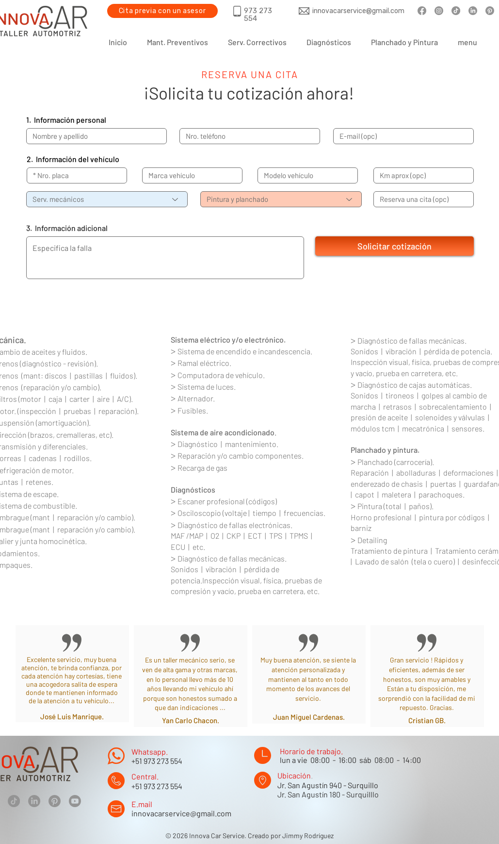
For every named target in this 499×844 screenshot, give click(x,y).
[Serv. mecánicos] (107, 199)
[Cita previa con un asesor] (162, 11)
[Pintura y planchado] (281, 199)
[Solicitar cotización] (394, 246)
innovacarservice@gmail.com (181, 813)
